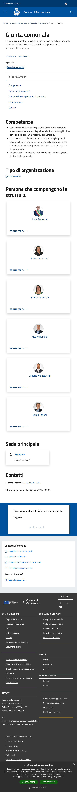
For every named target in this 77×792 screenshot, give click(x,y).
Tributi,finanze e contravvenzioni (20, 668)
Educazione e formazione (16, 659)
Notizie (46, 659)
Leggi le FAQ (48, 707)
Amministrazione (19, 23)
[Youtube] (60, 607)
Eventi (46, 685)
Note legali (10, 754)
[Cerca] (71, 12)
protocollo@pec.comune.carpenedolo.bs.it (20, 720)
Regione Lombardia (12, 3)
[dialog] (38, 777)
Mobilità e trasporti (51, 637)
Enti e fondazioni (13, 633)
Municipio (20, 454)
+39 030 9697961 (33, 482)
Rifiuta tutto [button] (49, 782)
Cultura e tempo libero (53, 623)
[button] (38, 787)
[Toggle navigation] (5, 11)
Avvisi (46, 668)
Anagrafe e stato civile (53, 619)
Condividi (12, 56)
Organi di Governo (14, 619)
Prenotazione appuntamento (55, 698)
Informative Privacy (14, 741)
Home (5, 23)
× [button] (74, 764)
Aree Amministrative (15, 623)
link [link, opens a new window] (63, 777)
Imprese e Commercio (52, 628)
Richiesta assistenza (52, 712)
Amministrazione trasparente (18, 736)
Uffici (8, 628)
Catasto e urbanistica (52, 633)
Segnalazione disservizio (53, 702)
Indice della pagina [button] (17, 76)
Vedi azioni (24, 56)
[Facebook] (60, 603)
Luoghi (46, 680)
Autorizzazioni (12, 682)
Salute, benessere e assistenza (19, 677)
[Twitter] (67, 603)
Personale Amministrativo (17, 642)
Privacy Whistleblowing (16, 750)
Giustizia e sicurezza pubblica (18, 664)
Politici (9, 637)
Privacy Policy (12, 745)
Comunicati (48, 664)
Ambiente (10, 673)
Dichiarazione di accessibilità (18, 759)
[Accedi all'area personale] (66, 3)
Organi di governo (38, 23)
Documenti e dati (13, 646)
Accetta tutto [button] (28, 782)
